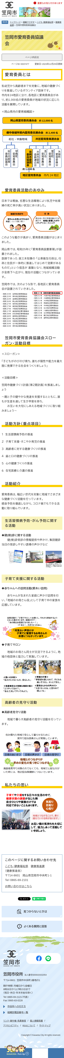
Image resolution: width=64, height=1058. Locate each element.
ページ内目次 (32, 57)
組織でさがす (29, 22)
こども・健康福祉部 (45, 22)
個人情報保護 (36, 1021)
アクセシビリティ (11, 1025)
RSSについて (29, 1025)
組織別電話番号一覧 (17, 1012)
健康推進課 (38, 866)
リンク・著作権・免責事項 (14, 1021)
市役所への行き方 (16, 1006)
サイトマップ (45, 1025)
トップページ (15, 22)
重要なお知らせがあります (50, 3)
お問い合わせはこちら (18, 886)
